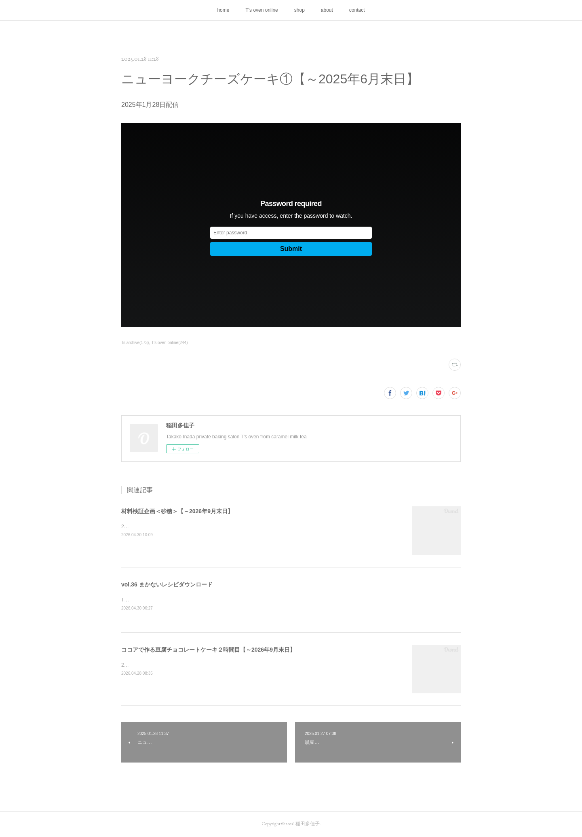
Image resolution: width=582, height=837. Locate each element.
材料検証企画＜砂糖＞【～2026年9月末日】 (177, 511)
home (223, 10)
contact (357, 10)
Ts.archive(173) (135, 342)
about (327, 10)
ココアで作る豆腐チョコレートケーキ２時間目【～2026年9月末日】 (208, 650)
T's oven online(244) (169, 342)
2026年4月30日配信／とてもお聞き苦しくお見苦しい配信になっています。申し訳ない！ (218, 526)
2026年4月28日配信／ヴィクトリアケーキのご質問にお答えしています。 (201, 665)
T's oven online (261, 10)
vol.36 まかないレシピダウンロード (167, 584)
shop (299, 10)
